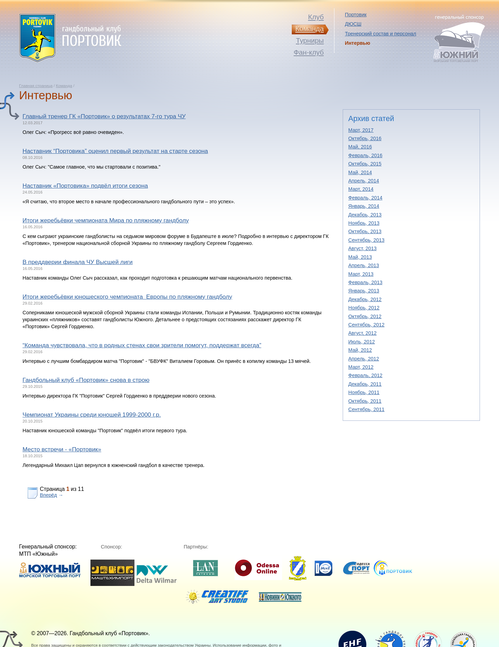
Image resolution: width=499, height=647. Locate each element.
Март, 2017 (361, 130)
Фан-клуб (309, 52)
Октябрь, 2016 (365, 138)
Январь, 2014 (363, 206)
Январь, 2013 (363, 290)
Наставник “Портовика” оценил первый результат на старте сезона (115, 150)
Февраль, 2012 (365, 375)
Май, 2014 (360, 172)
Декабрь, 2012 (365, 299)
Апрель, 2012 (363, 358)
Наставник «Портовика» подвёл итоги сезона (85, 185)
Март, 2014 (361, 189)
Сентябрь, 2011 (366, 409)
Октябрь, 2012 (365, 316)
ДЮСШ (353, 24)
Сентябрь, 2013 (366, 240)
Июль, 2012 (361, 341)
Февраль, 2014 (365, 198)
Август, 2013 (362, 248)
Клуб (316, 17)
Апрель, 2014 (363, 181)
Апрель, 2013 (363, 265)
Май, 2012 (360, 350)
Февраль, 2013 (365, 282)
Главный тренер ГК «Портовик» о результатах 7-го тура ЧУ (104, 116)
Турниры (310, 40)
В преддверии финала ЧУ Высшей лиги (78, 261)
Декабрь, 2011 (365, 384)
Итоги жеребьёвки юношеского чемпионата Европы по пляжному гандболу (127, 296)
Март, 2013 (361, 274)
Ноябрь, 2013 (363, 223)
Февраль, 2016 (365, 155)
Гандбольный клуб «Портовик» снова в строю (86, 379)
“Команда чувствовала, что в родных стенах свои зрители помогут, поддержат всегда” (142, 345)
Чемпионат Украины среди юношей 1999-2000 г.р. (92, 414)
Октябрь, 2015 (365, 164)
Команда (64, 86)
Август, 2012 (362, 333)
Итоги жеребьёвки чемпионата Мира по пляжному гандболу (106, 220)
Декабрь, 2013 (365, 215)
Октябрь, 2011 (365, 401)
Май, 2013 (360, 257)
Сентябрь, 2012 (366, 324)
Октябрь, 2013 (365, 231)
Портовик (355, 14)
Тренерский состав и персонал (380, 33)
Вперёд (48, 495)
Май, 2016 (360, 147)
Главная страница (36, 86)
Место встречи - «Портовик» (62, 449)
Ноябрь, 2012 (363, 307)
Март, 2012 (361, 367)
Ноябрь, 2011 (363, 392)
